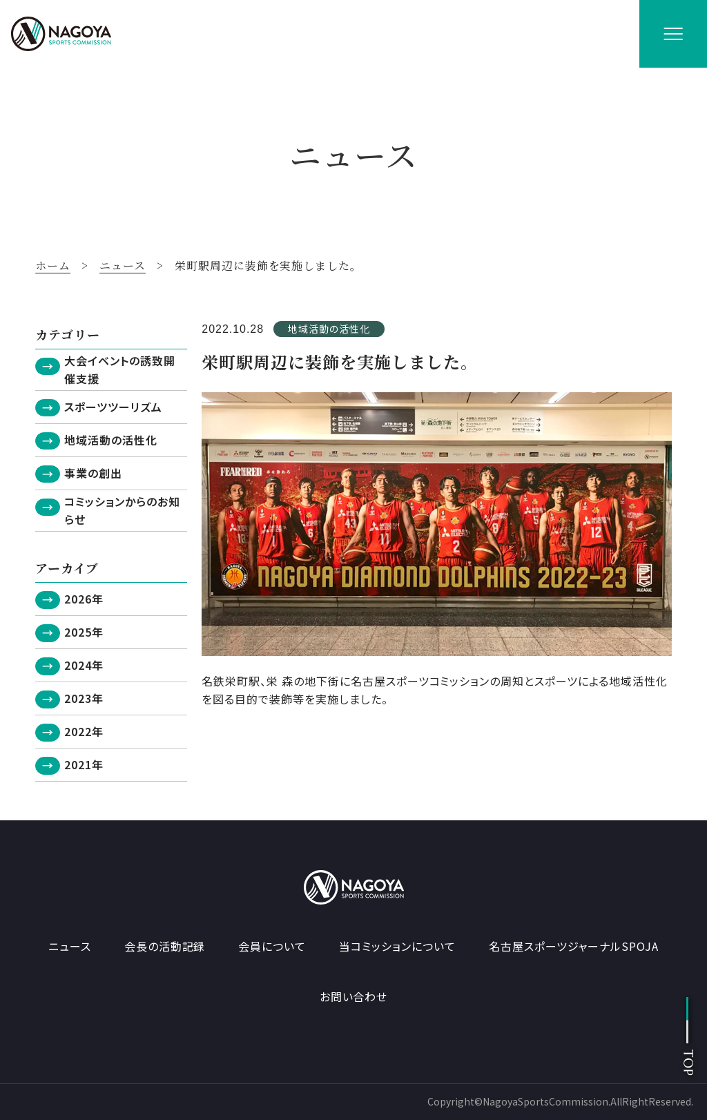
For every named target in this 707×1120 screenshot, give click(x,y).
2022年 (84, 731)
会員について (272, 946)
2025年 (84, 632)
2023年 (84, 698)
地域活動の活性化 (110, 440)
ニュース (69, 946)
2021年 (84, 764)
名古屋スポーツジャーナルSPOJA (574, 946)
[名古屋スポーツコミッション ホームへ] (61, 33)
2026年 (84, 598)
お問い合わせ (354, 996)
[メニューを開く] (673, 34)
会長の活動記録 (165, 946)
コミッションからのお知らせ (122, 510)
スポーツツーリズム (113, 406)
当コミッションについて (397, 946)
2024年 (84, 665)
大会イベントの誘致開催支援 (119, 369)
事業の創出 (93, 473)
